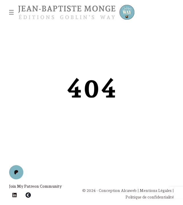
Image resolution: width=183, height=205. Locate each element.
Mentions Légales (156, 190)
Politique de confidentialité (150, 197)
